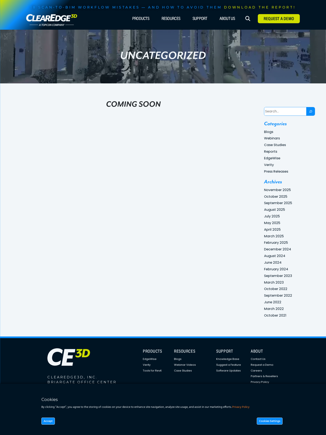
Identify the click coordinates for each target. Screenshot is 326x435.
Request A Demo (279, 19)
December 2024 (277, 249)
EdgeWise (272, 158)
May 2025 (272, 223)
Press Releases (276, 171)
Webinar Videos (185, 365)
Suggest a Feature (228, 365)
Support (200, 19)
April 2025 (272, 229)
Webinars (272, 138)
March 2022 (274, 308)
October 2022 (275, 288)
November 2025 (277, 190)
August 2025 (274, 209)
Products (140, 19)
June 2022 (272, 302)
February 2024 (276, 269)
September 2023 (278, 275)
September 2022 (278, 295)
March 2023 (274, 282)
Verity (269, 164)
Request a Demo (262, 365)
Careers (256, 371)
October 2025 (275, 196)
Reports (270, 151)
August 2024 (274, 255)
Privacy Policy (260, 382)
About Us (227, 19)
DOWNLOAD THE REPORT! (259, 7)
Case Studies (275, 145)
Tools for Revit (152, 371)
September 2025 (278, 203)
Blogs (268, 131)
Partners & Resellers (264, 376)
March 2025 (274, 236)
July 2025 (272, 216)
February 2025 (276, 242)
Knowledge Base (227, 359)
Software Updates (228, 371)
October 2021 (275, 315)
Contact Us (258, 359)
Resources (171, 19)
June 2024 (273, 262)
